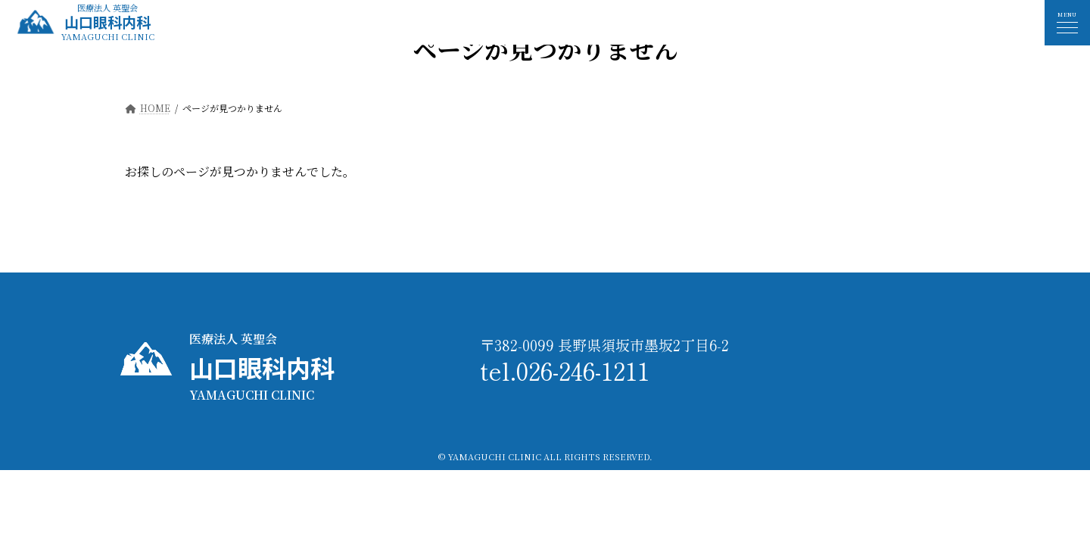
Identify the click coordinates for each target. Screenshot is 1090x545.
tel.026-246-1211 (564, 370)
